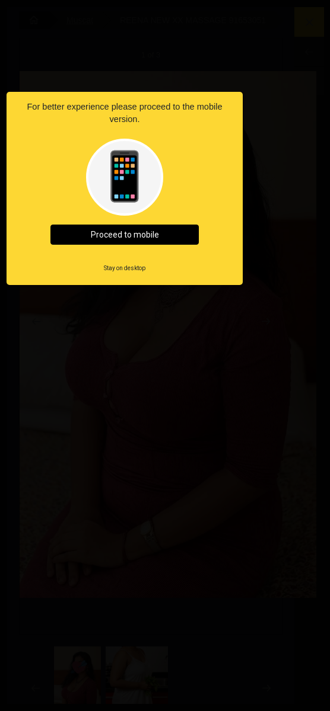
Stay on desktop (124, 268)
